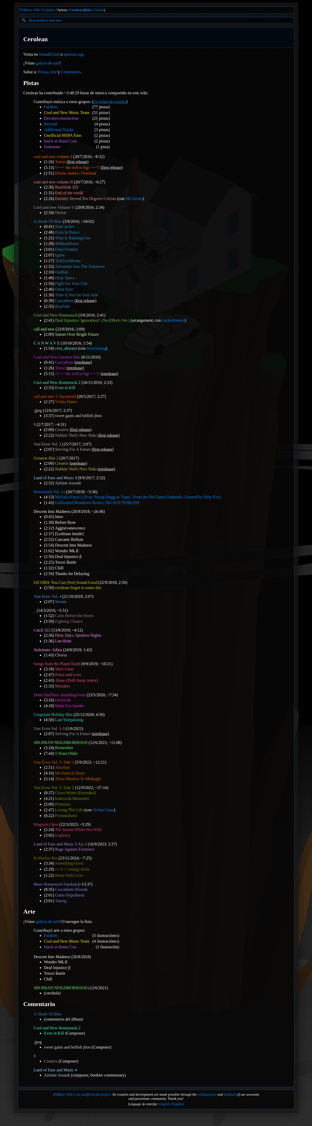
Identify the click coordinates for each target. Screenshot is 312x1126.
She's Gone (64, 669)
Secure (60, 601)
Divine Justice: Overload (75, 173)
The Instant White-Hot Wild (78, 829)
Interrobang (96, 348)
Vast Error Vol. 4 (47, 596)
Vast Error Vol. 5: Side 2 (54, 787)
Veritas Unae (103, 810)
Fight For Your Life (71, 283)
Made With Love (69, 875)
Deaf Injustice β (68, 556)
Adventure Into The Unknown (80, 266)
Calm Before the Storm (74, 615)
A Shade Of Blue (48, 221)
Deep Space (65, 278)
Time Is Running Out (72, 238)
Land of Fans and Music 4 (55, 478)
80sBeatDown (67, 243)
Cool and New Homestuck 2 (57, 382)
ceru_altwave (66, 348)
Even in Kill (65, 387)
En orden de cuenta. (109, 101)
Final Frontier (66, 249)
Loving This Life (69, 810)
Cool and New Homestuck (55, 315)
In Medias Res (45, 858)
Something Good (69, 863)
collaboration (207, 1094)
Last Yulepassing (69, 720)
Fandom (50, 107)
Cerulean (76, 10)
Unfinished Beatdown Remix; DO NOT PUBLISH (97, 502)
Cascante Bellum (69, 539)
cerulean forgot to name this (78, 587)
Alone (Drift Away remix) (76, 680)
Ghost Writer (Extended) (75, 793)
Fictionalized (66, 815)
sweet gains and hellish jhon (78, 415)
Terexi (60, 162)
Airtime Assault (68, 483)
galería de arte (47, 63)
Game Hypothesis (70, 895)
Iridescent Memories (72, 798)
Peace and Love (68, 674)
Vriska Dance (66, 401)
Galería (99, 10)
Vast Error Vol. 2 (47, 444)
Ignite (60, 255)
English (164, 1104)
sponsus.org (73, 54)
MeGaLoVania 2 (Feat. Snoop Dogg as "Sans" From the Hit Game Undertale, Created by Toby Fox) (137, 497)
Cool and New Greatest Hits (57, 357)
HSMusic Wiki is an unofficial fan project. (82, 1094)
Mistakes (62, 686)
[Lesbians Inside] (69, 534)
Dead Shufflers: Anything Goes (60, 695)
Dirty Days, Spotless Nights (78, 635)
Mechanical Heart (70, 773)
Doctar (60, 212)
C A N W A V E (47, 343)
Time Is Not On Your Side (76, 295)
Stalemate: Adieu (48, 650)
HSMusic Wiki (29, 10)
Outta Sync (64, 289)
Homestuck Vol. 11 (49, 492)
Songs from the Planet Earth (57, 664)
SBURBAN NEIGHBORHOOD (60, 742)
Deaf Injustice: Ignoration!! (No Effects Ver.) (92, 320)
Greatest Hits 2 (46, 458)
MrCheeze (134, 198)
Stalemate (52, 147)
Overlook (63, 700)
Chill (59, 568)
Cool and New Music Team (66, 112)
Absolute (62, 767)
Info (88, 10)
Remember (64, 747)
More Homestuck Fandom (55, 884)
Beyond (50, 124)
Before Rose (65, 522)
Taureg (60, 901)
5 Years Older (66, 753)
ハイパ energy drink (72, 869)
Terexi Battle (65, 562)
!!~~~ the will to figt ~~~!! (77, 167)
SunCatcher (64, 226)
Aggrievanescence (70, 528)
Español (178, 1104)
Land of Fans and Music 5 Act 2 (60, 844)
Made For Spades (69, 706)
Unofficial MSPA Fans (62, 135)
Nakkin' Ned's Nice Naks (76, 435)
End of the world (69, 193)
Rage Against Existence (74, 849)
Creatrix (62, 429)
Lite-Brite (63, 641)
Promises (62, 804)
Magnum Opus (46, 824)
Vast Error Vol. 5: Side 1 (54, 762)
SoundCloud (49, 54)
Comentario (70, 72)
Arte (53, 72)
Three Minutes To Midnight (78, 779)
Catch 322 (42, 630)
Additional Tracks (59, 129)
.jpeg (38, 410)
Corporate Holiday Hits (53, 714)
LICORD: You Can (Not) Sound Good (65, 582)
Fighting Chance (68, 621)
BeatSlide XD (66, 187)
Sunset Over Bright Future (77, 334)
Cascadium (64, 300)
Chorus (61, 655)
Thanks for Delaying (72, 573)
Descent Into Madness (52, 511)
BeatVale (62, 306)
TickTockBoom (68, 261)
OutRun (61, 272)
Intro (59, 516)
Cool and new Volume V (54, 207)
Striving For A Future (72, 449)
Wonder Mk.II (66, 551)
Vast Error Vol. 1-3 (49, 728)
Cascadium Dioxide (71, 889)
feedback (230, 1094)
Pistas (42, 72)
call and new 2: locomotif (55, 396)
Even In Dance (67, 232)
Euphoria (62, 835)
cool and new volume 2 (53, 156)
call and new (44, 329)
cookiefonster (173, 320)
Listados (49, 10)
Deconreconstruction (61, 118)
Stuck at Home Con (60, 141)
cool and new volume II (53, 182)
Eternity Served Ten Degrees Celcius (85, 198)
